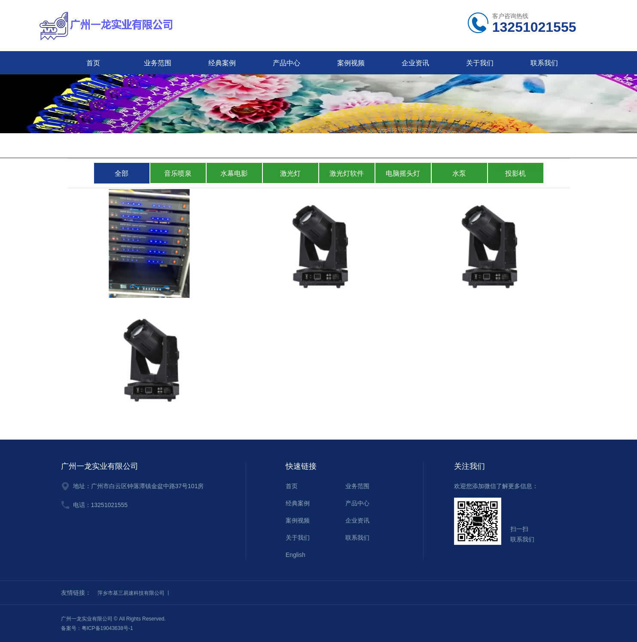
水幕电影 (234, 173)
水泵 (459, 173)
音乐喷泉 (178, 173)
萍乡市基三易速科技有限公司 (131, 593)
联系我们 (544, 63)
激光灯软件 (346, 173)
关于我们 (480, 63)
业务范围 (157, 63)
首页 (93, 63)
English (295, 554)
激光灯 (290, 173)
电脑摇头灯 (552, 146)
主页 (528, 146)
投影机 (515, 173)
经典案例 (222, 63)
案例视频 (351, 63)
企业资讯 (415, 63)
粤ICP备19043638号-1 (107, 628)
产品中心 (286, 63)
